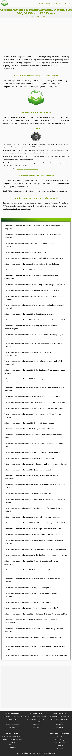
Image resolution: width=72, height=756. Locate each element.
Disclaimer (59, 745)
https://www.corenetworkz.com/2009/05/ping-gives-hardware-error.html (32, 517)
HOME (41, 3)
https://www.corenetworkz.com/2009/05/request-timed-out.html (29, 423)
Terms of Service (59, 742)
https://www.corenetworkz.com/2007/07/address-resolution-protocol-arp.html (34, 523)
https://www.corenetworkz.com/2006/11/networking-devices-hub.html (31, 264)
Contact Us (59, 748)
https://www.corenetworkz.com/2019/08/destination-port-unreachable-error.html (35, 555)
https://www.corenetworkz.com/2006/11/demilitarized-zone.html (29, 314)
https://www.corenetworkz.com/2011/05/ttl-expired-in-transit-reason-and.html (35, 549)
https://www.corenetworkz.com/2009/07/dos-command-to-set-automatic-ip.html (35, 464)
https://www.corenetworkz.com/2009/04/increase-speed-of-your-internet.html (34, 408)
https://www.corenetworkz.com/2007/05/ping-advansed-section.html (31, 608)
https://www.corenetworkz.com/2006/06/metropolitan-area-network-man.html (34, 320)
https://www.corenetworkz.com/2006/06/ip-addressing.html (27, 587)
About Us (59, 737)
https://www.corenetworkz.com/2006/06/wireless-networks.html (29, 458)
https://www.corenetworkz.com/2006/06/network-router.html (28, 270)
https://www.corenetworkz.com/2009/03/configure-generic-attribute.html (32, 529)
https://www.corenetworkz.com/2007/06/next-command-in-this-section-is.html (35, 535)
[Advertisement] (17, 34)
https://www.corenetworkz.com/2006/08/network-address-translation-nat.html (34, 258)
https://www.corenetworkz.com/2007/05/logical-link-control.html (29, 429)
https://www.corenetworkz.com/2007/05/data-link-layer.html (27, 493)
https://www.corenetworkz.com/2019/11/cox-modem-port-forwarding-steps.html (35, 402)
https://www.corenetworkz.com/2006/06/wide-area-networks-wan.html (31, 290)
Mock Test (56, 3)
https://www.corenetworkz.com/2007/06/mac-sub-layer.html (27, 602)
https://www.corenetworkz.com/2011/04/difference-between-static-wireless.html (35, 614)
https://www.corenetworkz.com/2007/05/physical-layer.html (27, 470)
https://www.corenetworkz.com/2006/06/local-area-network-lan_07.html (32, 397)
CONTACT (66, 3)
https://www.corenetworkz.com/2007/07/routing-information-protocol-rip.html (35, 285)
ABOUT (48, 3)
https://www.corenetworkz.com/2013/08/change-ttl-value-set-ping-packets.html (35, 655)
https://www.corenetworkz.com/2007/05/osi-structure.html (27, 252)
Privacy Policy (59, 740)
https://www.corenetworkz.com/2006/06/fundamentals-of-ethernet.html (32, 452)
